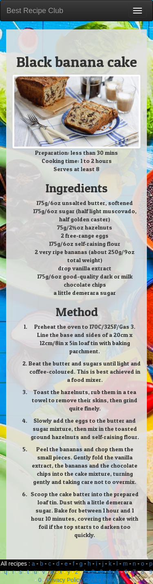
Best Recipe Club (35, 11)
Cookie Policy (101, 580)
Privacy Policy (64, 580)
